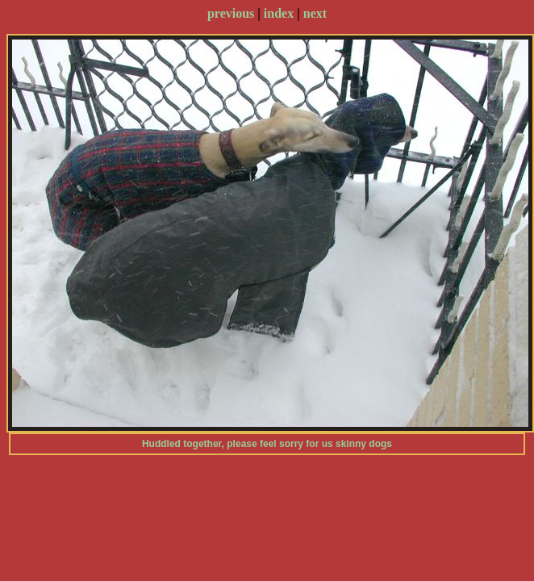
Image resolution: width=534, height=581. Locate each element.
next (315, 13)
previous (230, 13)
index (279, 13)
